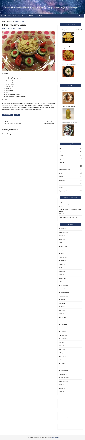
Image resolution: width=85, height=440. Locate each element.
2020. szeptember (64, 377)
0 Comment (18, 28)
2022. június (62, 303)
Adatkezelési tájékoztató (66, 417)
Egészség (61, 152)
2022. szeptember (64, 292)
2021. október (62, 331)
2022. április (62, 310)
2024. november (63, 243)
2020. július (62, 385)
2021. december (63, 324)
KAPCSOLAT (39, 15)
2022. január (62, 321)
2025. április (62, 236)
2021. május (62, 349)
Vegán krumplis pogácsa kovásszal (72, 30)
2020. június (62, 388)
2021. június (62, 346)
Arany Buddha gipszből (68, 106)
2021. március (62, 356)
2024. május (62, 253)
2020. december (63, 367)
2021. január (62, 363)
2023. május (62, 271)
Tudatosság (62, 184)
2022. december (63, 285)
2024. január (62, 264)
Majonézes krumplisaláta (69, 64)
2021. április (62, 353)
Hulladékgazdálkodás (64, 169)
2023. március (62, 275)
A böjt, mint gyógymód (65, 217)
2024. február (62, 260)
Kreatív (61, 173)
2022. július (62, 299)
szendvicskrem (7, 114)
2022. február (62, 317)
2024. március (63, 257)
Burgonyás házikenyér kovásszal (12, 123)
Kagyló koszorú (66, 90)
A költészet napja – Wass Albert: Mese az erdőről (70, 210)
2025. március (63, 239)
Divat (60, 148)
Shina (5, 28)
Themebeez (55, 437)
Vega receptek (63, 191)
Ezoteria (61, 155)
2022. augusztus (63, 296)
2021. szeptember (64, 335)
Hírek (60, 166)
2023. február (62, 278)
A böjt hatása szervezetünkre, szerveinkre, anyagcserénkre (67, 203)
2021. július (61, 342)
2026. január (62, 228)
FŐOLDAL (4, 15)
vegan (16, 114)
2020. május (62, 392)
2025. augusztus (63, 232)
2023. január (62, 282)
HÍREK (10, 15)
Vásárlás (61, 187)
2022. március (62, 314)
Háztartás (61, 162)
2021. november (63, 328)
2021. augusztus (63, 338)
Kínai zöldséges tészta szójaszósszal (68, 47)
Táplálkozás (62, 180)
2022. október (63, 289)
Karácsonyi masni (49, 123)
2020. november (63, 370)
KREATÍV (32, 15)
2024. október (63, 246)
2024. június (62, 250)
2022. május (62, 307)
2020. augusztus (63, 381)
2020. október (63, 374)
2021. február (62, 360)
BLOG (15, 15)
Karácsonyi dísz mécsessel (69, 122)
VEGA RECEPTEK (23, 15)
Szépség (61, 176)
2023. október (63, 268)
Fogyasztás (62, 159)
